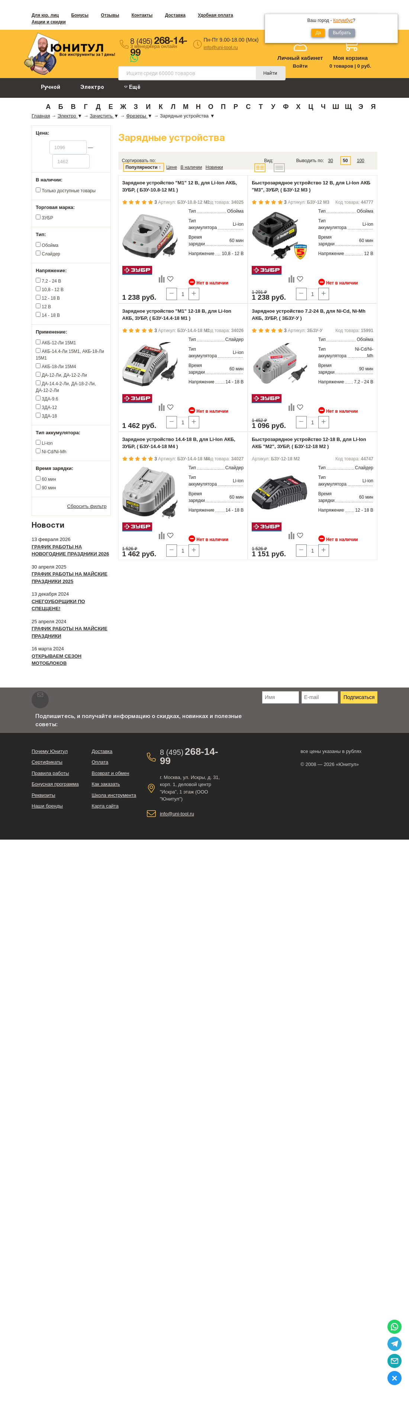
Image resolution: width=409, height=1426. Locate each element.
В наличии (191, 167)
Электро (92, 87)
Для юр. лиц (45, 15)
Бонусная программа (55, 784)
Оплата (99, 762)
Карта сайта (104, 806)
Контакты (142, 15)
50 (345, 160)
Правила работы (50, 773)
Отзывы (110, 15)
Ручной (50, 87)
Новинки (214, 167)
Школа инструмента (113, 795)
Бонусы (79, 15)
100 (360, 160)
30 (330, 160)
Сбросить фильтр (87, 506)
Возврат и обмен (110, 773)
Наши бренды (47, 806)
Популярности (142, 167)
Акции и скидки (49, 22)
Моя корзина (350, 58)
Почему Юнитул (50, 751)
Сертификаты (47, 762)
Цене (171, 167)
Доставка (175, 15)
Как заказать (105, 784)
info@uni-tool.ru (221, 47)
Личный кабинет (300, 58)
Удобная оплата (215, 15)
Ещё (132, 87)
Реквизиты (43, 795)
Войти (300, 66)
